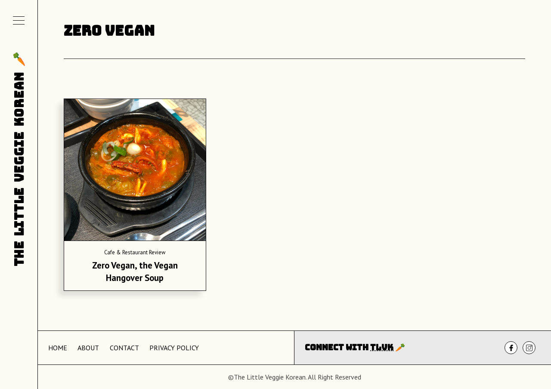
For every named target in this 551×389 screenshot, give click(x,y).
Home (57, 347)
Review (157, 252)
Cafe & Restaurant (126, 252)
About (88, 347)
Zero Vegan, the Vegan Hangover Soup (135, 271)
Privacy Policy (174, 347)
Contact (124, 347)
